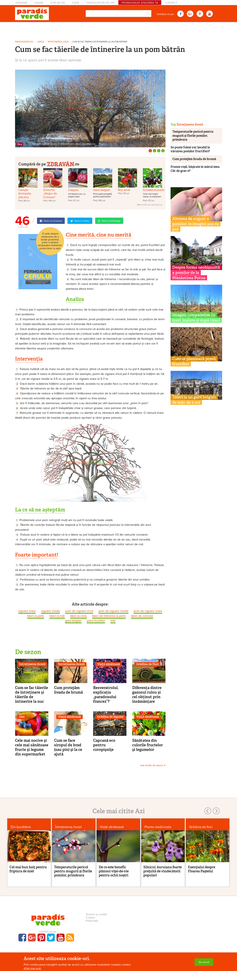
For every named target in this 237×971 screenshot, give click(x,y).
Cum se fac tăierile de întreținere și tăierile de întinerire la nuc (31, 694)
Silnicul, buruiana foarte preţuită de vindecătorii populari (162, 871)
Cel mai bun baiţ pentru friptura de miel (28, 869)
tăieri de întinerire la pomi (109, 616)
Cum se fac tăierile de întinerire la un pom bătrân (99, 42)
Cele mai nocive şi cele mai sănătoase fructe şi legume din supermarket (31, 747)
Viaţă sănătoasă (108, 664)
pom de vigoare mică (79, 611)
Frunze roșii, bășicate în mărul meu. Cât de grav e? (195, 169)
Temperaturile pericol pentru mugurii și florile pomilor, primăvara (192, 136)
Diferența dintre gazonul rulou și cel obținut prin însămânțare (147, 694)
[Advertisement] (118, 30)
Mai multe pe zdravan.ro (149, 204)
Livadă (38, 2)
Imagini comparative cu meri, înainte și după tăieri (196, 317)
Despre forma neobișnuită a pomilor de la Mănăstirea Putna (196, 272)
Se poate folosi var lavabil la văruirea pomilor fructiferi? (190, 149)
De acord (204, 962)
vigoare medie (50, 611)
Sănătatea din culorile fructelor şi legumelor (147, 745)
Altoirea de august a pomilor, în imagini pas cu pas (195, 224)
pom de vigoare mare (148, 611)
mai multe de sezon (152, 765)
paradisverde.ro (24, 42)
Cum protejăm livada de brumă (68, 690)
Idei (22, 717)
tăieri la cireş (78, 616)
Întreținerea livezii (58, 42)
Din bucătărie (21, 827)
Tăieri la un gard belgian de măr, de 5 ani (194, 400)
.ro (63, 163)
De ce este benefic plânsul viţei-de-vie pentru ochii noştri (114, 871)
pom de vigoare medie (113, 611)
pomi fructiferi (96, 620)
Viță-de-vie (57, 2)
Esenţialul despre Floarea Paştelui (201, 869)
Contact (171, 2)
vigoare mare (27, 611)
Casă (75, 2)
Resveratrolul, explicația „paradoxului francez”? (106, 694)
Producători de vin (100, 2)
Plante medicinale (158, 827)
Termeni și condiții (96, 914)
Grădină (21, 2)
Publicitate (92, 921)
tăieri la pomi (35, 616)
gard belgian (73, 620)
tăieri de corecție (142, 616)
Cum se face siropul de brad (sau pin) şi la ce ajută (68, 747)
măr (112, 620)
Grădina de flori (147, 664)
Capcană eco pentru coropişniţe (104, 745)
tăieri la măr (57, 616)
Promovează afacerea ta (140, 2)
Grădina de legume (110, 717)
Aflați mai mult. (32, 968)
